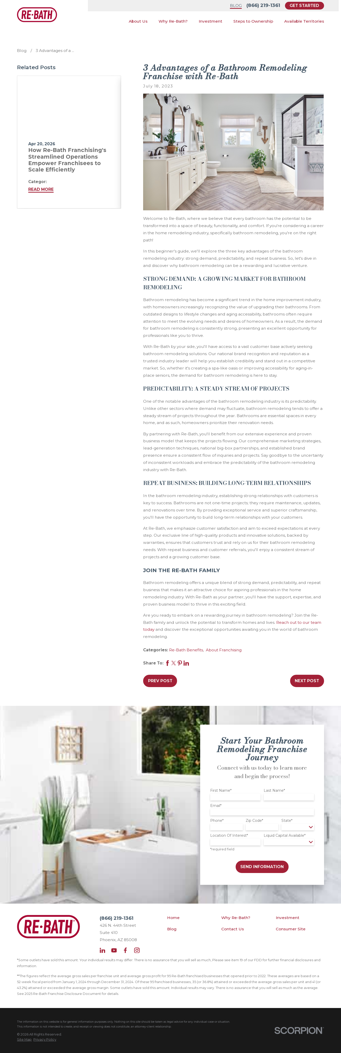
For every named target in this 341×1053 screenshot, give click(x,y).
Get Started (304, 5)
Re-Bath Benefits (186, 649)
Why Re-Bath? (235, 917)
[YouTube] (114, 950)
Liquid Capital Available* (285, 835)
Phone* (217, 820)
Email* (216, 806)
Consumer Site (291, 928)
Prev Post (160, 680)
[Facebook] (125, 950)
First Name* (221, 790)
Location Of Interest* (229, 835)
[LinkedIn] (102, 950)
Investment (287, 917)
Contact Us (232, 928)
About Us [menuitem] (138, 21)
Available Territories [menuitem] (304, 21)
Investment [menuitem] (210, 21)
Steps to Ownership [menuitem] (253, 21)
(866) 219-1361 (263, 5)
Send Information (262, 866)
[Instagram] (137, 950)
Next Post (307, 680)
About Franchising (224, 649)
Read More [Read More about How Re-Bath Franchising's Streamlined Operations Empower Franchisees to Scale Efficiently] (41, 189)
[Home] (37, 14)
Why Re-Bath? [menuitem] (173, 21)
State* (286, 820)
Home (173, 917)
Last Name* (274, 790)
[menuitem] (24, 1039)
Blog (236, 5)
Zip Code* (254, 820)
